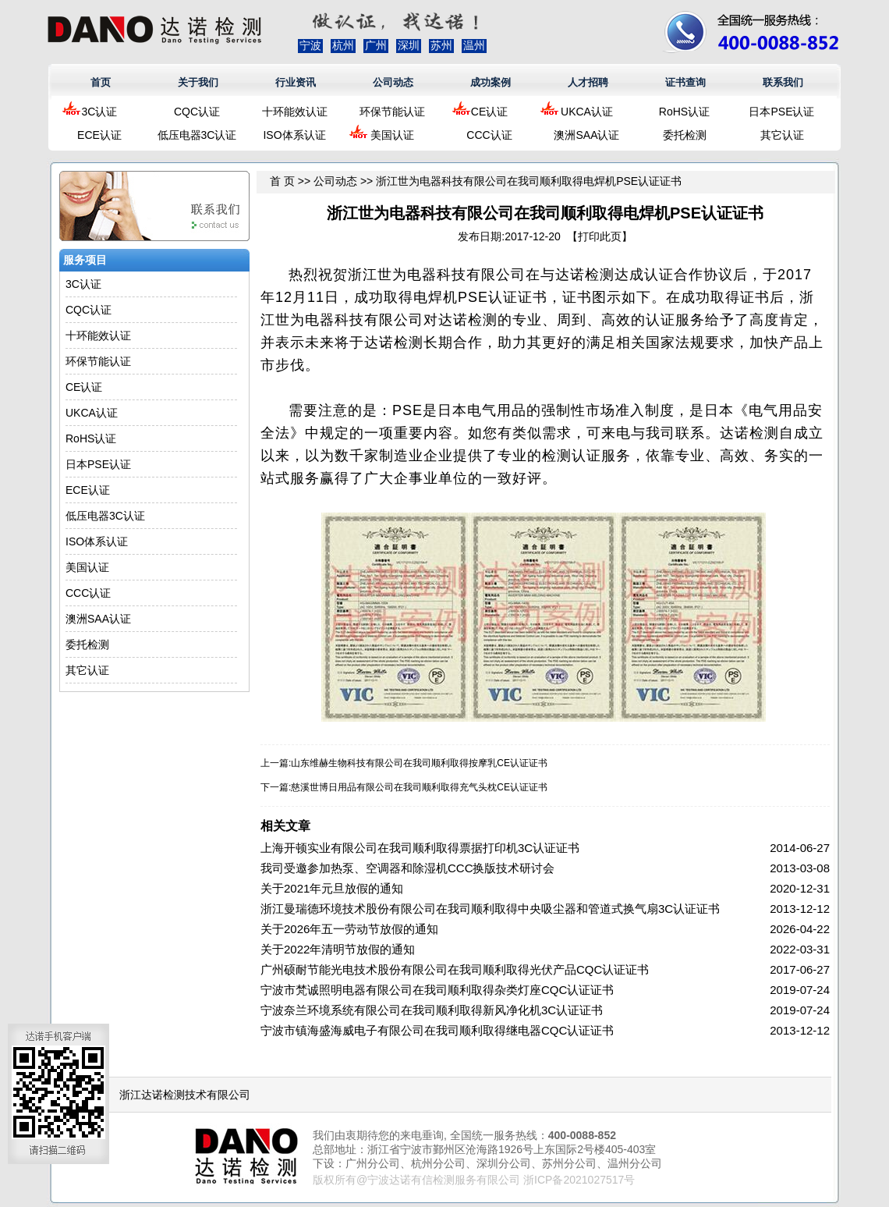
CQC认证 (197, 111)
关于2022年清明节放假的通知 (337, 949)
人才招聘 (588, 82)
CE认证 (489, 111)
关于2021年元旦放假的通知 (331, 888)
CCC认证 (489, 135)
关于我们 (198, 82)
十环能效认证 (295, 111)
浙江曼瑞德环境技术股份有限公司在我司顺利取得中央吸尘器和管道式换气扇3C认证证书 (490, 908)
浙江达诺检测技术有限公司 (184, 1094)
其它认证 (782, 135)
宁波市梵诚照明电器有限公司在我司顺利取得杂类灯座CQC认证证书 (437, 989)
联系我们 (783, 82)
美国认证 (392, 135)
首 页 (282, 181)
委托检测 (685, 135)
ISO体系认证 (294, 135)
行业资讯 (295, 82)
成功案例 (490, 82)
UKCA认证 (587, 111)
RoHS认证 (684, 111)
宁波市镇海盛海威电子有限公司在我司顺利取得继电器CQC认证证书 (437, 1030)
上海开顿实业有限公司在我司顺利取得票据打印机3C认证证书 (419, 847)
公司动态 (393, 82)
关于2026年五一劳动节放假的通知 (349, 928)
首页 (100, 82)
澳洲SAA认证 (586, 135)
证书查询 (685, 82)
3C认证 (100, 111)
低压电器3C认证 (197, 135)
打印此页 (600, 236)
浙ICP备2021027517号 (579, 1179)
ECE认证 (99, 135)
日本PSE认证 (781, 111)
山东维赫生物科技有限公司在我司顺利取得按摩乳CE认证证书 (419, 763)
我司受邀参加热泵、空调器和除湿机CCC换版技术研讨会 (407, 868)
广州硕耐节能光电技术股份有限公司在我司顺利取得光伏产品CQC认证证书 (454, 969)
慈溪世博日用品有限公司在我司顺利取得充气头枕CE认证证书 (419, 787)
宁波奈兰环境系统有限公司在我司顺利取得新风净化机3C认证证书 (431, 1010)
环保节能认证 (392, 111)
